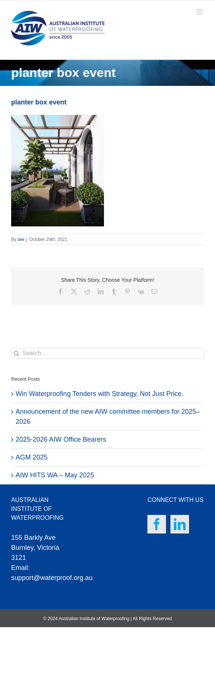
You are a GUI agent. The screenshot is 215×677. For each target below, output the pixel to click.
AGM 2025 (32, 457)
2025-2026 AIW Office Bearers (61, 439)
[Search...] (107, 353)
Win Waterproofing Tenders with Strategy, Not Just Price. (99, 393)
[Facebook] (156, 524)
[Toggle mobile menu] (200, 12)
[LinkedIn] (179, 524)
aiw (20, 239)
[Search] (16, 353)
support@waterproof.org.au (51, 577)
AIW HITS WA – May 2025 (55, 475)
